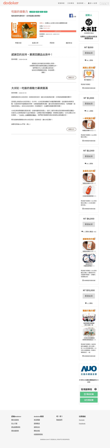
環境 (37, 11)
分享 (72, 17)
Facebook (82, 423)
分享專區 (70, 3)
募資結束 (89, 53)
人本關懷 (32, 11)
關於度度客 (15, 420)
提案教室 (37, 423)
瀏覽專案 (61, 3)
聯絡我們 (59, 420)
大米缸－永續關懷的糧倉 (27, 115)
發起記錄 (89, 394)
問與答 (52, 43)
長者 (45, 11)
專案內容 (18, 43)
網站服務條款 (15, 427)
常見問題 (37, 420)
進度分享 (35, 43)
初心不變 (14, 423)
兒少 (41, 11)
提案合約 (37, 427)
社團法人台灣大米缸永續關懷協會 (88, 38)
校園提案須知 (38, 434)
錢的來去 (69, 43)
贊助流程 (37, 431)
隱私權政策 (15, 431)
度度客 (14, 3)
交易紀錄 (88, 400)
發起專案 (81, 3)
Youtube (82, 420)
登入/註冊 (92, 3)
